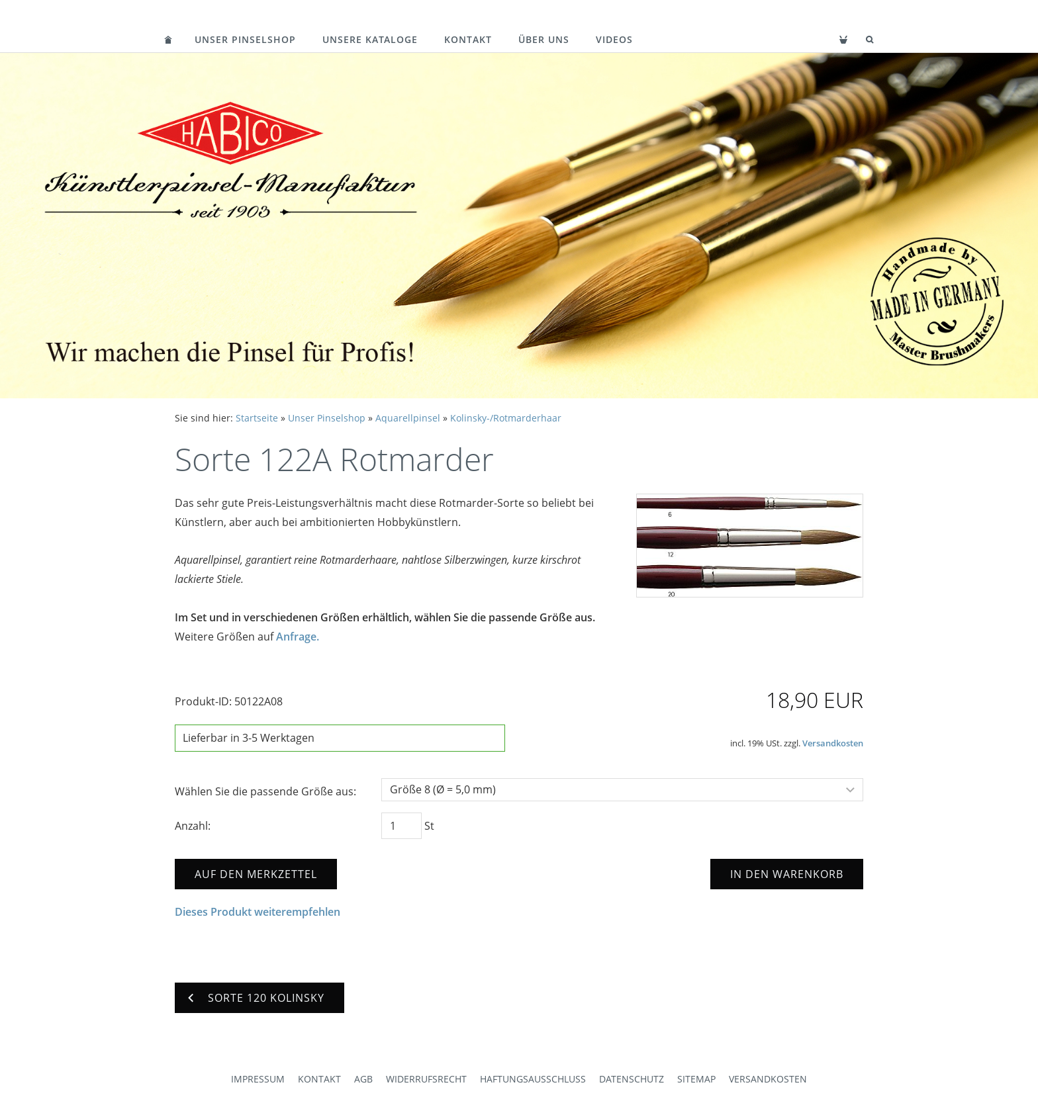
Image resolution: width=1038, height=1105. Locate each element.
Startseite (257, 418)
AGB (363, 1079)
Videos (614, 39)
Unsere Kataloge (370, 39)
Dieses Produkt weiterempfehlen (257, 912)
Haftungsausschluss (533, 1079)
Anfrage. (297, 636)
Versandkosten (832, 743)
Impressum (258, 1079)
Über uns (543, 39)
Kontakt (468, 39)
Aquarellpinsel (407, 418)
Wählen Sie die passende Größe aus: (265, 791)
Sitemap (696, 1079)
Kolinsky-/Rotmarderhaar (505, 418)
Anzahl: (193, 825)
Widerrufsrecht (426, 1079)
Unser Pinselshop (245, 39)
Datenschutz (631, 1079)
